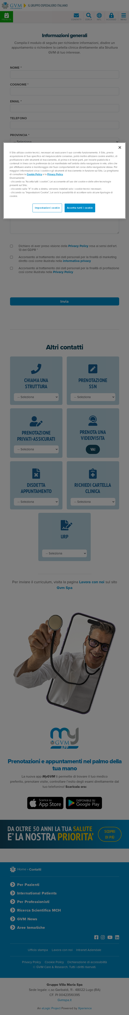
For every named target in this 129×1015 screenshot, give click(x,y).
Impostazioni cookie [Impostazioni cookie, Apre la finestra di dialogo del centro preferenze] (47, 207)
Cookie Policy (34, 174)
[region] (64, 180)
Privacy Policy (55, 174)
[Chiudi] (120, 147)
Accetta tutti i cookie (80, 207)
